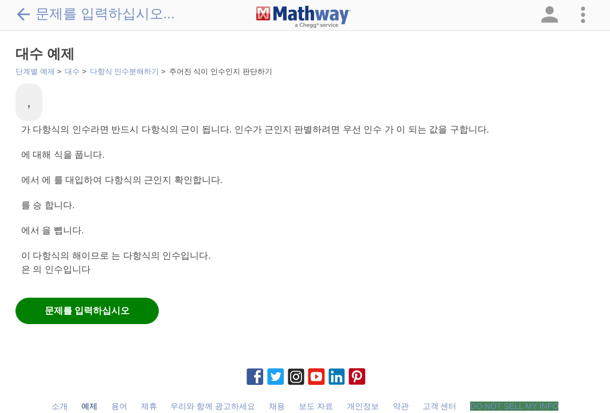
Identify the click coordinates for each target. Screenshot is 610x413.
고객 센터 (440, 406)
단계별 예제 (35, 71)
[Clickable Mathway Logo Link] (303, 17)
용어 (119, 406)
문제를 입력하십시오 (87, 310)
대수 (72, 71)
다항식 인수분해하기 (124, 71)
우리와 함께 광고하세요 (212, 406)
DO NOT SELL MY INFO (514, 406)
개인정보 (363, 406)
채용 (277, 406)
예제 (89, 406)
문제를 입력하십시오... (95, 13)
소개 (60, 406)
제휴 (149, 406)
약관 (401, 406)
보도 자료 (316, 406)
